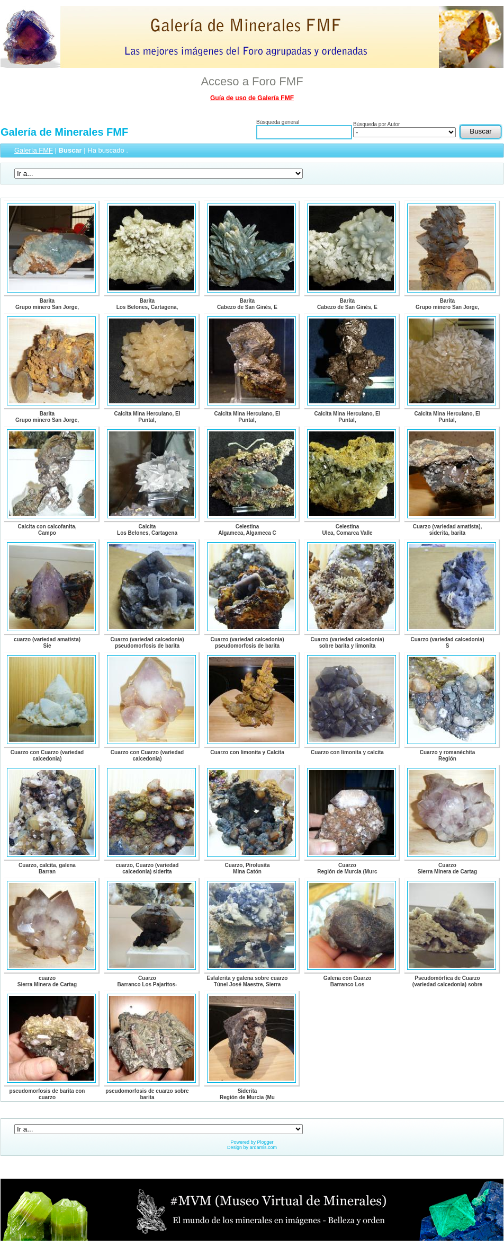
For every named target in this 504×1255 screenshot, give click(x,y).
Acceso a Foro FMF (252, 81)
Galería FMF (33, 150)
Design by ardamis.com (252, 1147)
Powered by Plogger (251, 1142)
